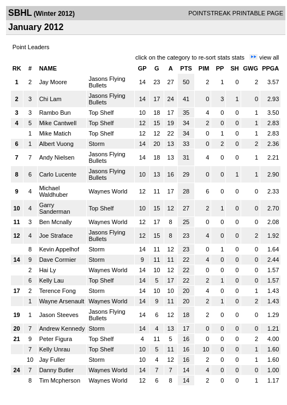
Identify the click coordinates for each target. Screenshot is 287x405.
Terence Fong (57, 290)
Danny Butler (56, 370)
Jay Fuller (52, 359)
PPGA (270, 68)
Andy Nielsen (57, 157)
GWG (251, 68)
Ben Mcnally (55, 222)
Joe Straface (56, 235)
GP (142, 68)
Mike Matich (55, 133)
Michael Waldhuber (53, 191)
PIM (204, 68)
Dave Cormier (57, 259)
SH (234, 68)
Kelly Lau (51, 280)
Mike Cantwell (57, 123)
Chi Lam (50, 99)
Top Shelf (100, 112)
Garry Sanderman (54, 208)
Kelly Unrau (54, 349)
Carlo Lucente (58, 174)
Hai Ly (47, 270)
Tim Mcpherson (59, 380)
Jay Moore (53, 82)
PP (220, 68)
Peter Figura (56, 339)
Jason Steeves (59, 315)
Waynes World (107, 191)
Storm (96, 143)
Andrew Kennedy (62, 328)
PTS (186, 68)
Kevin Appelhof (59, 249)
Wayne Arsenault (62, 301)
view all (269, 57)
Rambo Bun (55, 112)
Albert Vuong (56, 143)
